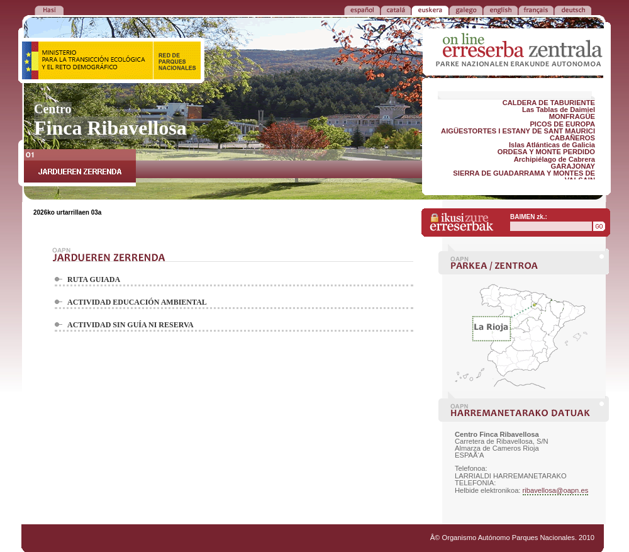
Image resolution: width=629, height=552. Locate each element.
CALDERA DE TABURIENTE (549, 102)
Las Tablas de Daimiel (558, 109)
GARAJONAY (573, 166)
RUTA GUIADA (93, 279)
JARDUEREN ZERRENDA (80, 167)
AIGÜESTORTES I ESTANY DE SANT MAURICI (518, 131)
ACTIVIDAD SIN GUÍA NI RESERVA (130, 324)
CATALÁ (396, 9)
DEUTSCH (572, 9)
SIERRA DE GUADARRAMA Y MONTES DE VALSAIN (524, 176)
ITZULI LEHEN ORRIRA (49, 9)
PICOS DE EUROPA (562, 124)
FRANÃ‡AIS (536, 9)
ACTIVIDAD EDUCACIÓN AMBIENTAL (137, 302)
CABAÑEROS (572, 138)
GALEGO (465, 9)
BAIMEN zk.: (528, 216)
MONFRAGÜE (572, 116)
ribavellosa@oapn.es (556, 490)
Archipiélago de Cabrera (554, 159)
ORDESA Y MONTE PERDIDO (546, 151)
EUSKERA (429, 9)
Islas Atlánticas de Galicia (552, 145)
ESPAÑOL (362, 9)
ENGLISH (500, 9)
